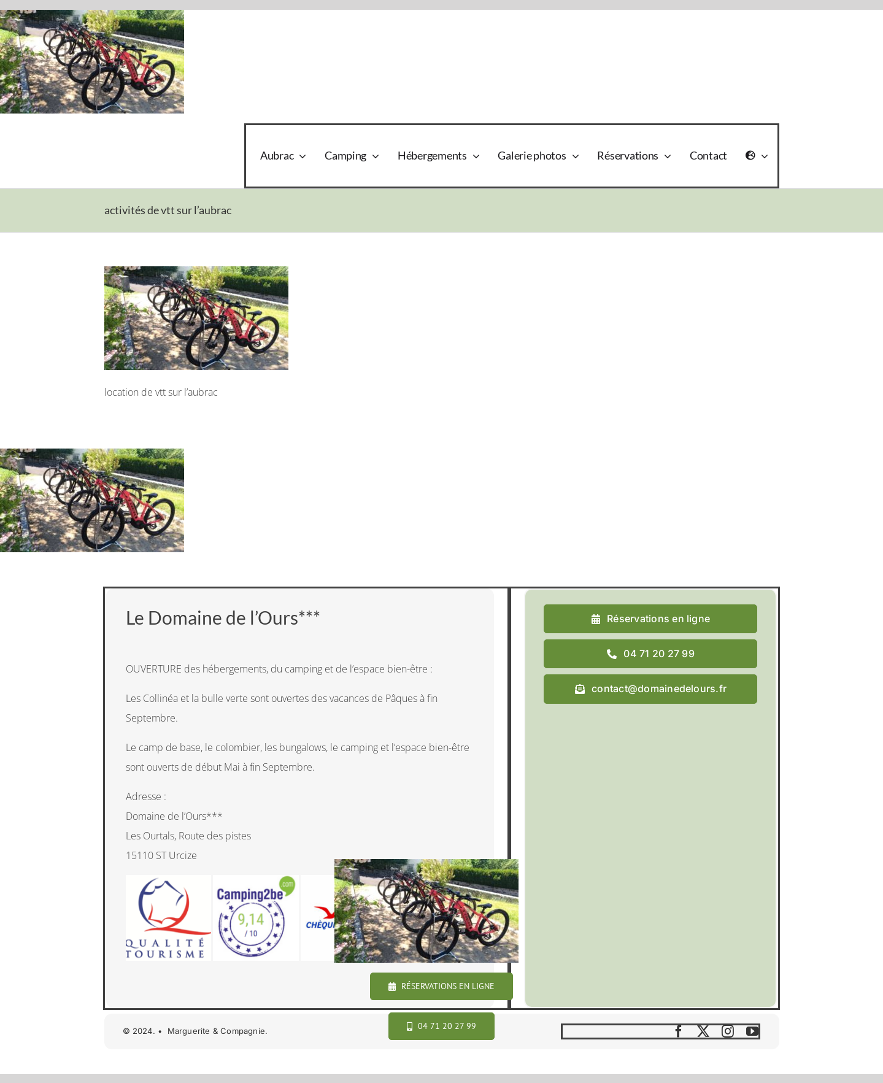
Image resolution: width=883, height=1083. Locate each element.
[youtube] (752, 1031)
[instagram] (728, 1031)
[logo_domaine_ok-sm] (138, 138)
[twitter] (703, 1031)
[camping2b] (256, 880)
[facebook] (679, 1031)
